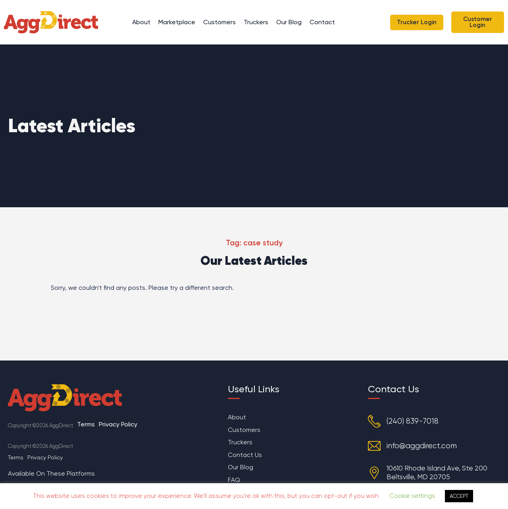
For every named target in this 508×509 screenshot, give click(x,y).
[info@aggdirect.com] (374, 446)
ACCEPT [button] (459, 496)
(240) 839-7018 (413, 421)
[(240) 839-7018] (374, 421)
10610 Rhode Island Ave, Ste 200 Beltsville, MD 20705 (437, 472)
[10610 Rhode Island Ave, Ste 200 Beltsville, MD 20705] (374, 473)
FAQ (234, 480)
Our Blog (289, 22)
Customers (219, 22)
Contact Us (245, 455)
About (141, 22)
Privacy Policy (118, 424)
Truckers (256, 22)
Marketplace (176, 22)
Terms (86, 424)
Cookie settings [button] (412, 495)
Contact (322, 22)
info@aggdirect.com (422, 446)
